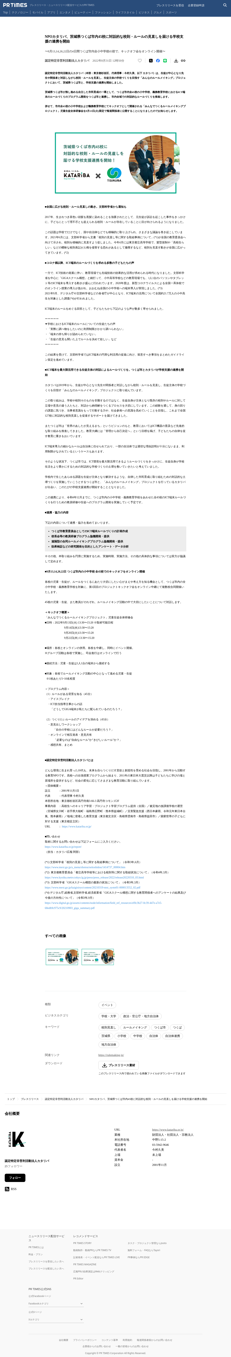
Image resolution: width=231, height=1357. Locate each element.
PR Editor (78, 1278)
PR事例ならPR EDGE (138, 1257)
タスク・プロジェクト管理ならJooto (147, 1243)
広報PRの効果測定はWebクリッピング (93, 1271)
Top (5, 12)
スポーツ (171, 12)
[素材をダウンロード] (176, 60)
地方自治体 (108, 1044)
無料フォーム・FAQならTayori (144, 1250)
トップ (11, 1099)
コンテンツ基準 (109, 1340)
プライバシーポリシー (85, 1340)
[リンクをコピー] (183, 60)
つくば (177, 1027)
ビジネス (144, 12)
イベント (107, 1005)
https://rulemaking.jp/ (111, 1055)
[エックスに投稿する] (151, 60)
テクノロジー (20, 12)
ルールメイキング (135, 1027)
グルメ (158, 12)
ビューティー (82, 12)
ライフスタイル (125, 12)
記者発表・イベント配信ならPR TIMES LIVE (96, 1257)
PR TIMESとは (36, 1247)
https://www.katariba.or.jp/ (76, 826)
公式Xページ (35, 1312)
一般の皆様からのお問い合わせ (132, 1346)
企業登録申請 (196, 5)
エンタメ (65, 12)
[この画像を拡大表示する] (62, 957)
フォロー (15, 1177)
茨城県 (105, 1035)
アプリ (51, 12)
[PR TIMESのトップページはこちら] (48, 5)
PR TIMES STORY (82, 1243)
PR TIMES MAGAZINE (84, 1264)
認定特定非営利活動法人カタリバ (64, 1099)
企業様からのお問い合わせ (97, 1346)
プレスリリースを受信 (170, 5)
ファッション (103, 12)
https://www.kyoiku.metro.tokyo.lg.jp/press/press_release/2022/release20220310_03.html (94, 877)
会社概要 (63, 1340)
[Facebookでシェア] (158, 60)
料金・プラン (36, 1254)
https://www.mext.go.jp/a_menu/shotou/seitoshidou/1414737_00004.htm (85, 867)
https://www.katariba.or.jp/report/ (63, 846)
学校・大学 (108, 1016)
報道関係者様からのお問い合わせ (154, 1340)
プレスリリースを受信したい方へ (46, 1261)
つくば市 (160, 1027)
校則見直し (108, 1027)
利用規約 (127, 1340)
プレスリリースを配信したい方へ (46, 1268)
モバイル (37, 12)
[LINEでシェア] (165, 60)
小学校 (121, 1035)
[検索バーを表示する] (225, 5)
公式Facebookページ (40, 1296)
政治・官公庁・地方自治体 (141, 1016)
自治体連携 (172, 1035)
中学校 (137, 1035)
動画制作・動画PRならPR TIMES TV (92, 1250)
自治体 (153, 1035)
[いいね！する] (140, 60)
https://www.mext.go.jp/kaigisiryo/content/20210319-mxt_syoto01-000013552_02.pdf (92, 887)
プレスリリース (30, 1099)
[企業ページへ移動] (17, 1140)
